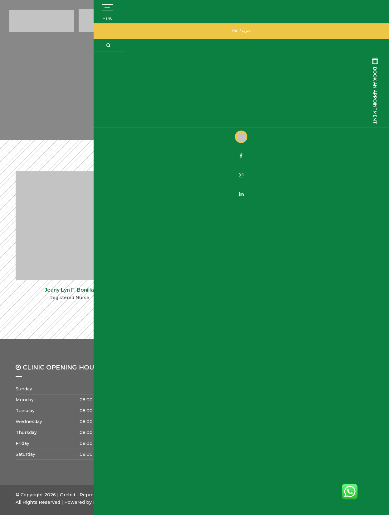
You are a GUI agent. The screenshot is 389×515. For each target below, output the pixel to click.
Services (298, 392)
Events (163, 427)
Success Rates (171, 392)
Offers (296, 410)
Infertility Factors (308, 401)
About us (232, 392)
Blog (294, 427)
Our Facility (234, 419)
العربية (380, 30)
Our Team (233, 401)
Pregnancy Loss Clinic (180, 401)
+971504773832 (328, 15)
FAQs (295, 419)
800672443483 (269, 18)
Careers (163, 419)
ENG (369, 30)
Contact (164, 410)
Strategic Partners (242, 410)
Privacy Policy (237, 427)
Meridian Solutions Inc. (119, 502)
